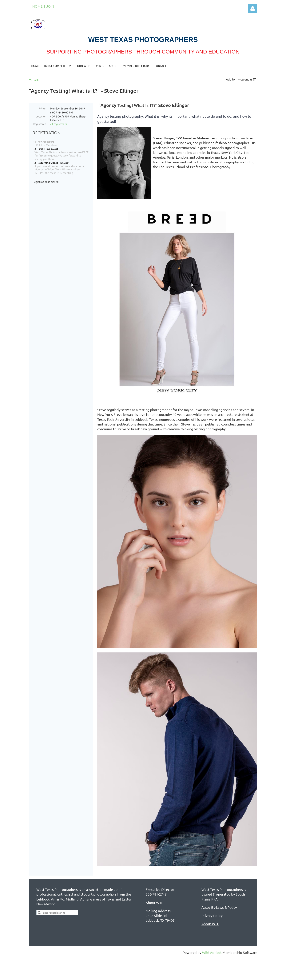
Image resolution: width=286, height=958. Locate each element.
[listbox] (241, 79)
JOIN (50, 6)
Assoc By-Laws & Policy (219, 908)
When (42, 108)
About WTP (154, 903)
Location (41, 116)
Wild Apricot (212, 953)
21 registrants (58, 123)
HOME (37, 6)
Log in (252, 8)
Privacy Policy (212, 916)
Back (36, 80)
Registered (39, 123)
